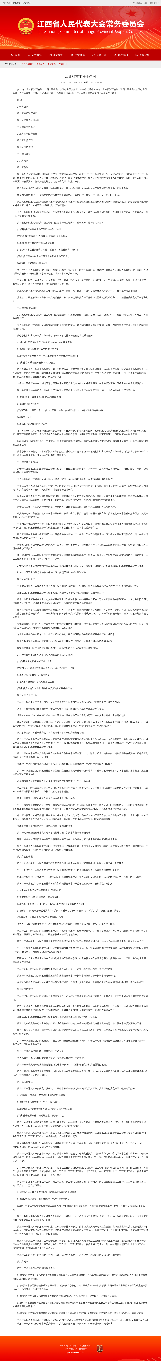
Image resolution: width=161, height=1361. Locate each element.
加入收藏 (6, 3)
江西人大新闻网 (26, 64)
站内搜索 (27, 3)
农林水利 (63, 64)
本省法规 (51, 64)
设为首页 (16, 3)
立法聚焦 (40, 64)
